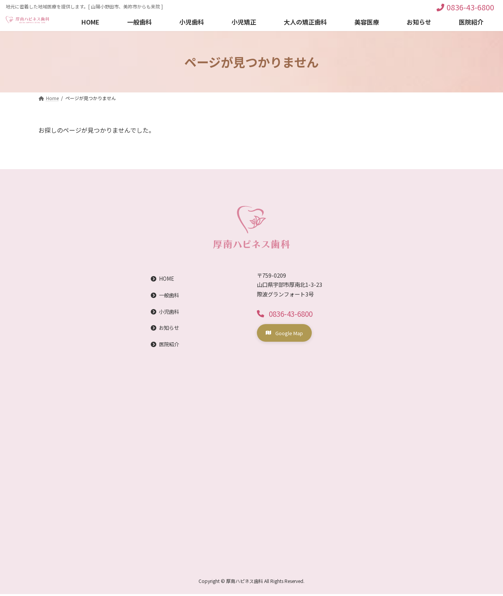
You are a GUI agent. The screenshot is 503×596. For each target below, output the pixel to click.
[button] (286, 313)
